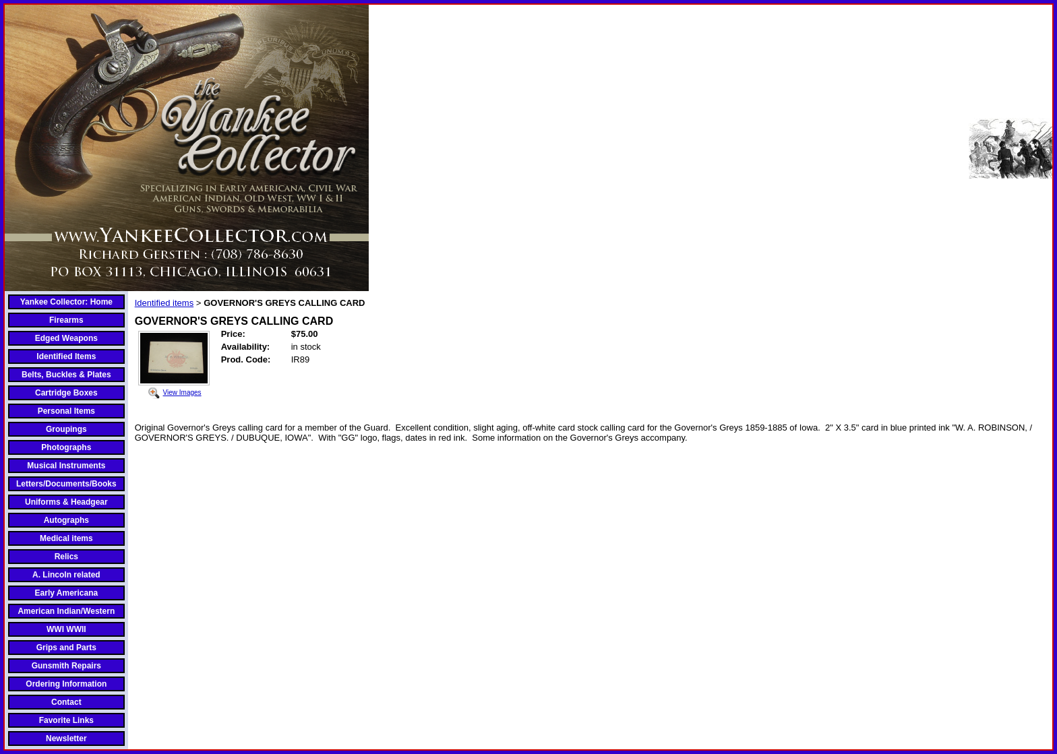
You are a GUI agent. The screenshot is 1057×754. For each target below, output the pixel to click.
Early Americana (66, 593)
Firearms (66, 320)
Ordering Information (66, 684)
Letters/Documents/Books (66, 484)
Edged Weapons (66, 338)
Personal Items (66, 411)
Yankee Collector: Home (66, 302)
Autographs (66, 520)
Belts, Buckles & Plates (66, 374)
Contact (66, 702)
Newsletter (66, 738)
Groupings (66, 429)
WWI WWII (66, 629)
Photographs (66, 447)
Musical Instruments (66, 465)
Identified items (164, 303)
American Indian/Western (66, 611)
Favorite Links (66, 720)
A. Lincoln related (66, 574)
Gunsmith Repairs (66, 665)
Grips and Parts (66, 647)
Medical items (66, 538)
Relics (66, 556)
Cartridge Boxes (66, 393)
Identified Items (66, 356)
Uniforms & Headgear (66, 502)
